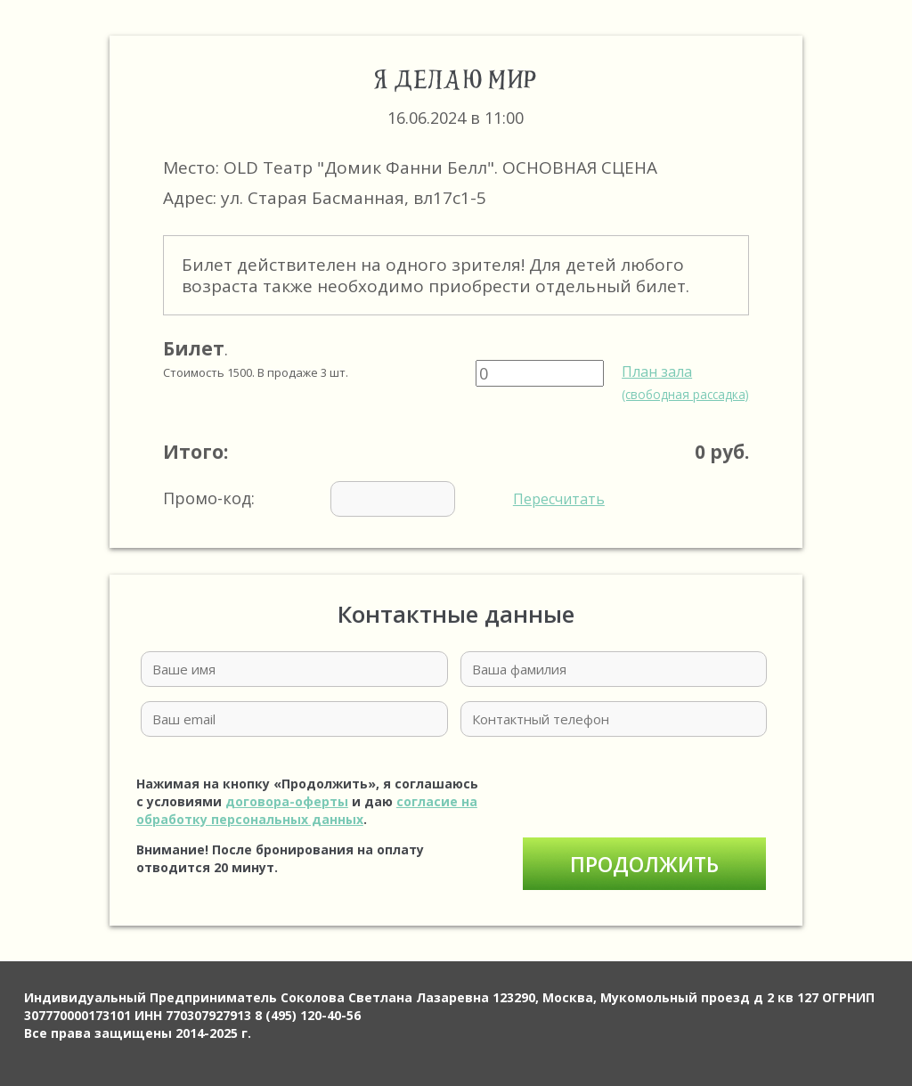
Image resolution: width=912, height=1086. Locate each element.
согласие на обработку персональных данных (306, 810)
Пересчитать (559, 499)
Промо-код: (384, 499)
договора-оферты (286, 801)
